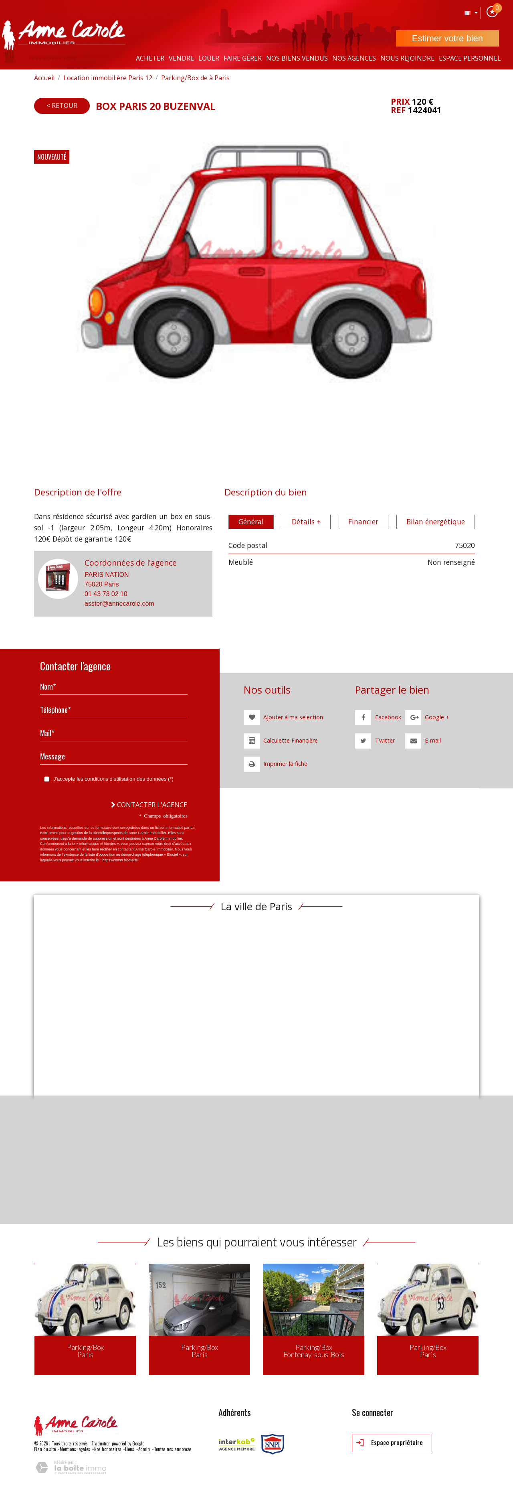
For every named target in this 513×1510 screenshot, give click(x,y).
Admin (144, 1449)
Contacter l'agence (149, 804)
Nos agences (354, 58)
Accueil (44, 77)
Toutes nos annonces (173, 1449)
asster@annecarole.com (119, 603)
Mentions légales (75, 1449)
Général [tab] (251, 521)
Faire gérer (243, 58)
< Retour (61, 105)
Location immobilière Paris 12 (107, 77)
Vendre (181, 58)
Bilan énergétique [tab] (435, 521)
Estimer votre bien (447, 38)
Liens (129, 1449)
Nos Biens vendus (297, 58)
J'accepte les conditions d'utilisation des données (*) (113, 779)
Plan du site (45, 1449)
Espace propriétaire (389, 1442)
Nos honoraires (107, 1449)
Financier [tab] (363, 521)
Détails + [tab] (306, 521)
